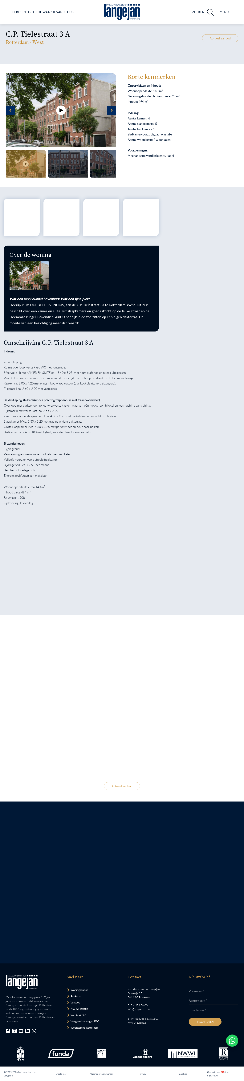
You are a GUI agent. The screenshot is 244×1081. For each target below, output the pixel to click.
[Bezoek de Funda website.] (61, 1053)
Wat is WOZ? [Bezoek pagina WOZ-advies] (78, 1015)
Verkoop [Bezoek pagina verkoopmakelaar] (75, 1002)
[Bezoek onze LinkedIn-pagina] (27, 1031)
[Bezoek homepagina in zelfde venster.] (22, 982)
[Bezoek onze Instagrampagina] (14, 1031)
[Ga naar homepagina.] (122, 12)
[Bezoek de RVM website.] (101, 1053)
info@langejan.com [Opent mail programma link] (139, 1009)
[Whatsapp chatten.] (232, 1041)
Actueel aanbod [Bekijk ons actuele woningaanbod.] (220, 38)
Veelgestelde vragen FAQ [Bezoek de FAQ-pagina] (85, 1021)
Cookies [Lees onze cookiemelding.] (183, 1073)
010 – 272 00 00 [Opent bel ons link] (138, 1005)
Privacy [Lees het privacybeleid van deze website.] (142, 1073)
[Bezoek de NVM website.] (20, 1054)
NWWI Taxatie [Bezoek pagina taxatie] (79, 1009)
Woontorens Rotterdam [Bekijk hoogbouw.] (85, 1027)
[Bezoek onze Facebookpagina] (8, 1031)
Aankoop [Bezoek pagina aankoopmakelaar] (76, 996)
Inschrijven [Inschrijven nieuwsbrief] (205, 1021)
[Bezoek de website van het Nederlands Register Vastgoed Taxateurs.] (223, 1053)
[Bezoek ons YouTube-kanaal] (21, 1031)
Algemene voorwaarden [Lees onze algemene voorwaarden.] (101, 1073)
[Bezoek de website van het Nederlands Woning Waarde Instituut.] (182, 1053)
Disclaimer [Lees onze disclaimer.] (61, 1073)
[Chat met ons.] (34, 1031)
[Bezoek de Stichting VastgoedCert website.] (142, 1053)
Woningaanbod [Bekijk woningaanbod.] (79, 990)
